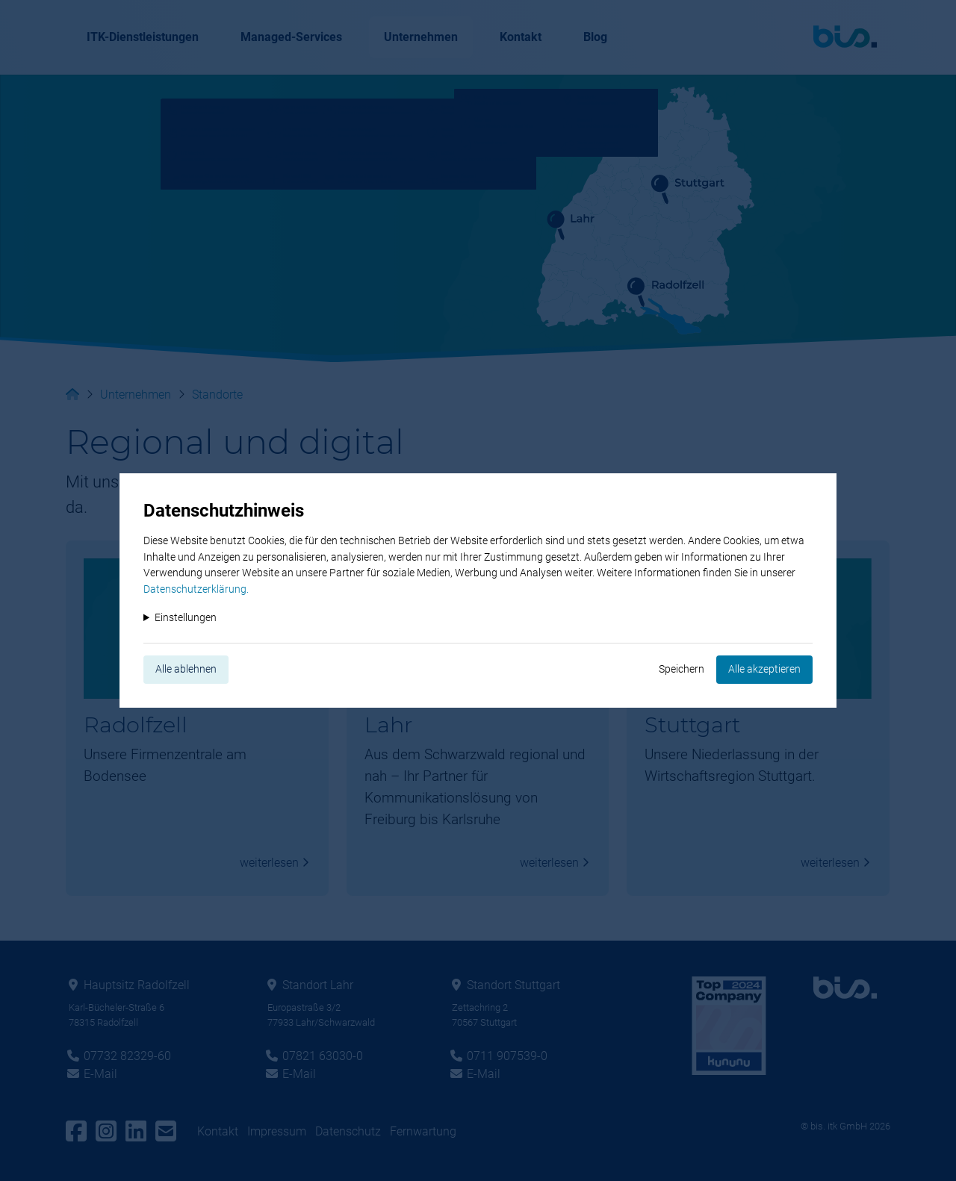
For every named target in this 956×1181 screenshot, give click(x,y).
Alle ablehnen (186, 669)
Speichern (681, 669)
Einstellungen (186, 617)
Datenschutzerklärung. (196, 589)
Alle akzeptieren (764, 669)
